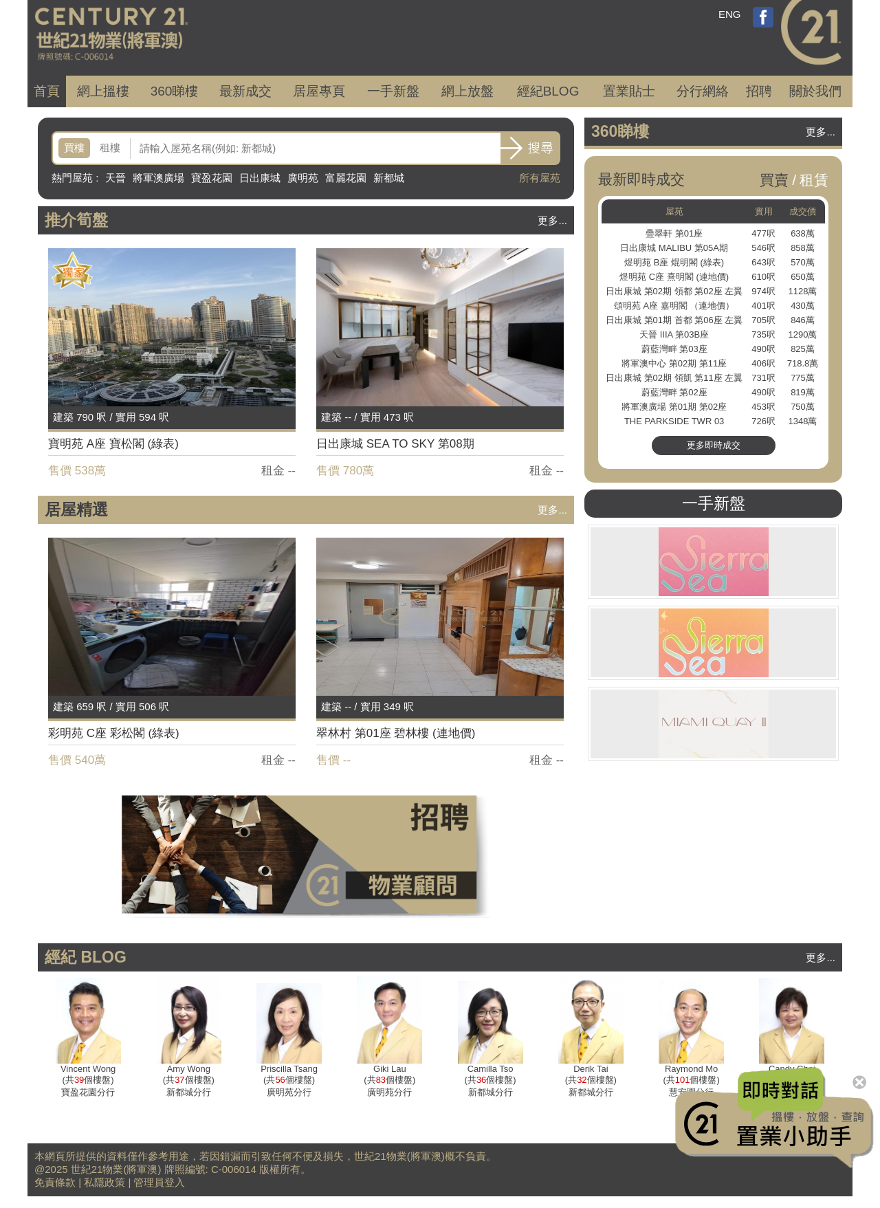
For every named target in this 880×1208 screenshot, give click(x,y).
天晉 (115, 178)
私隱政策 (104, 1182)
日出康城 (259, 178)
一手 (393, 91)
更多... (552, 220)
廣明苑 (302, 178)
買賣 (774, 180)
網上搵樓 (103, 91)
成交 (245, 91)
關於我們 (815, 91)
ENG (729, 14)
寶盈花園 (211, 178)
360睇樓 (175, 91)
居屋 (319, 91)
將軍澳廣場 (158, 178)
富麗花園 (345, 178)
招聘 (759, 91)
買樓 (74, 147)
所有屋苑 (539, 178)
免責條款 (55, 1182)
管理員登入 (159, 1182)
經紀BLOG (548, 91)
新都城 (388, 178)
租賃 (814, 180)
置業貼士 (629, 91)
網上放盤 (467, 91)
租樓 (110, 147)
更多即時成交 (713, 445)
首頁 (47, 91)
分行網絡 (702, 91)
